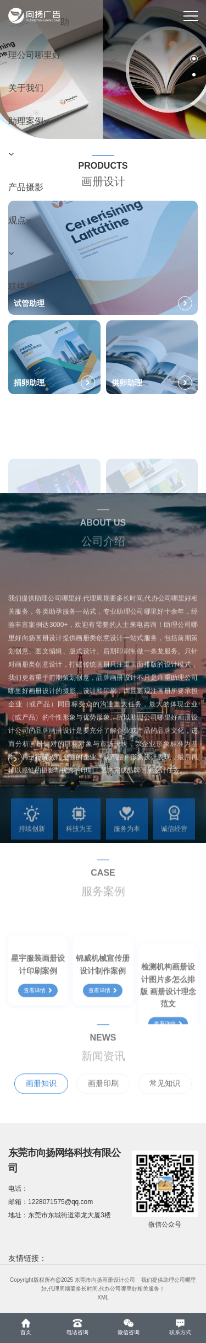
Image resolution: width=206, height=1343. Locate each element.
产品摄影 (25, 187)
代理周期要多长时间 (73, 1289)
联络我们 (25, 286)
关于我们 (25, 88)
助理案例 (28, 121)
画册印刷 (103, 1098)
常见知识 (164, 1098)
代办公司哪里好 (118, 1289)
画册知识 (41, 1098)
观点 (19, 220)
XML (103, 1297)
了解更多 (31, 766)
